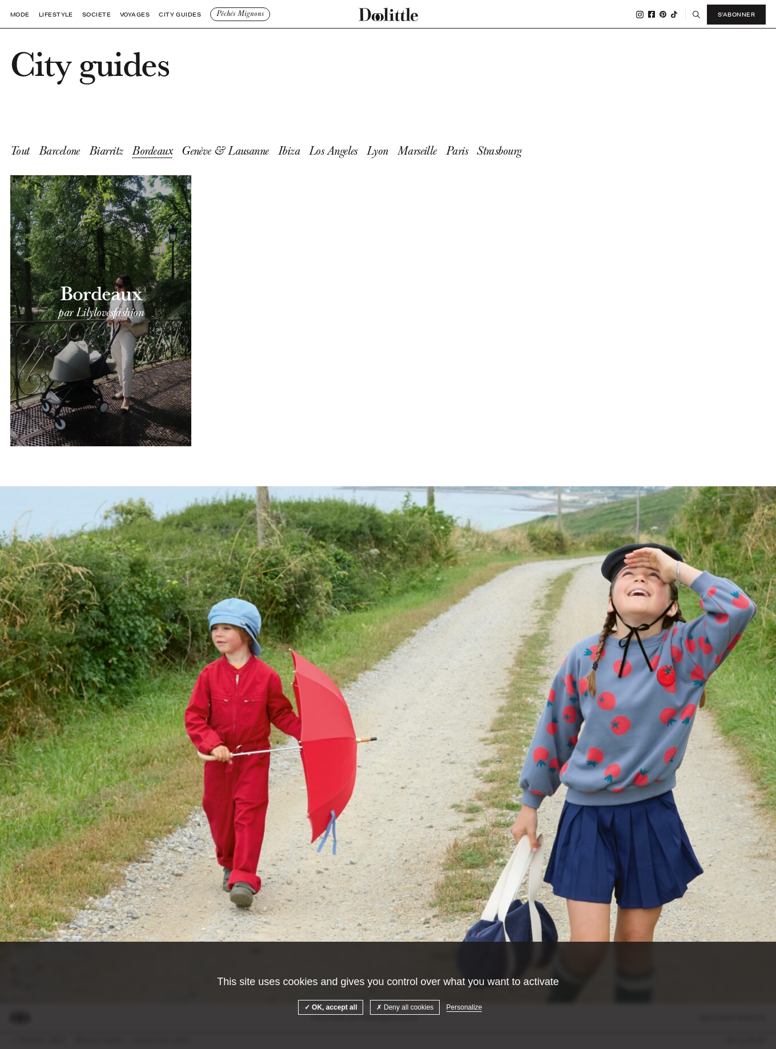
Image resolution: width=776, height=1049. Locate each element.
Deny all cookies (405, 1007)
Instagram (640, 14)
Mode (20, 14)
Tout (20, 150)
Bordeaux (152, 150)
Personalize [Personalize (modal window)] (465, 1007)
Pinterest (663, 14)
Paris (457, 150)
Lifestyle (56, 14)
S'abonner (736, 14)
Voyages (135, 14)
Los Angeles (333, 150)
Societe (96, 14)
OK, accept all (330, 1007)
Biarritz (106, 150)
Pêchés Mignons (240, 13)
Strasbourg (499, 150)
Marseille (417, 150)
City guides (180, 14)
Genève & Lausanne (225, 150)
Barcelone (59, 150)
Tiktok (674, 14)
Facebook (651, 14)
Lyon (377, 150)
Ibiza (289, 150)
